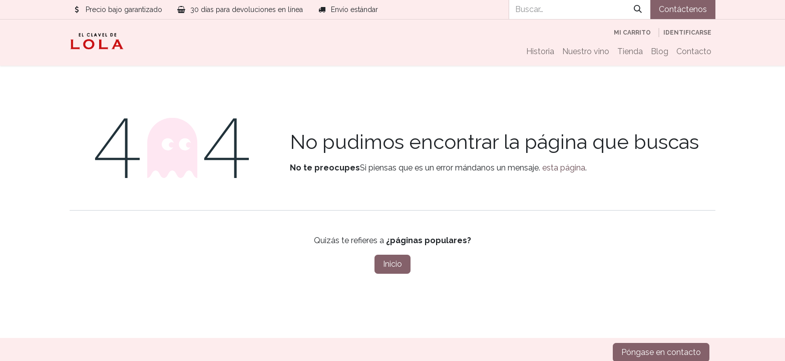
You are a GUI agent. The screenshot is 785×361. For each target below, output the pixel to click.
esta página (563, 167)
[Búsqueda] (637, 9)
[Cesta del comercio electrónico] (632, 33)
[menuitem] (540, 52)
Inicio (392, 264)
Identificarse (687, 32)
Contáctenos (683, 9)
